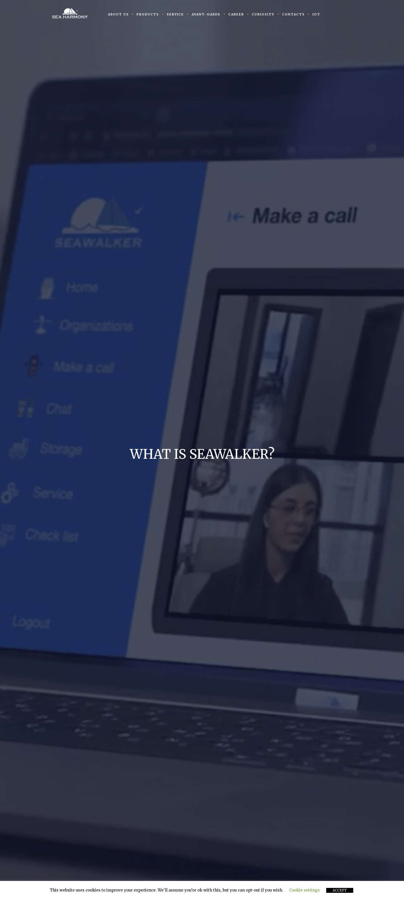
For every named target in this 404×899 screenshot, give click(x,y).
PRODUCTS (148, 14)
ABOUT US (118, 14)
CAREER (236, 14)
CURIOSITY (263, 14)
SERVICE (175, 14)
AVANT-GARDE (206, 14)
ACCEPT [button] (340, 890)
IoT (316, 14)
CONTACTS (293, 14)
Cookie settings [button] (304, 890)
